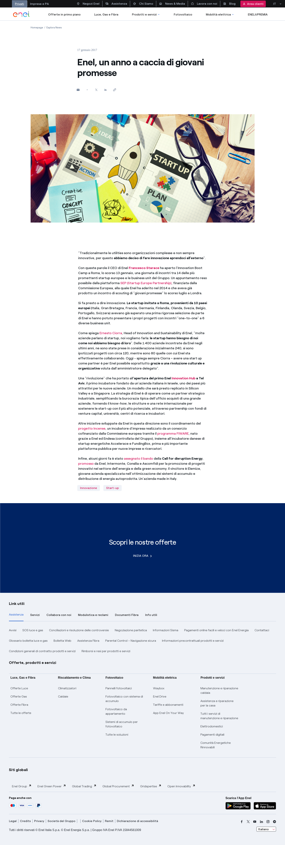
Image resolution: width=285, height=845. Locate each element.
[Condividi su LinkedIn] (105, 90)
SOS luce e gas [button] (32, 630)
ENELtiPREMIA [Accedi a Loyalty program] (258, 14)
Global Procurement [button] (118, 786)
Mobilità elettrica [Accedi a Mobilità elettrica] (220, 14)
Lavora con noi (204, 3)
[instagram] (268, 821)
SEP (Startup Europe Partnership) (146, 283)
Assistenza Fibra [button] (88, 640)
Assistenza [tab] (16, 614)
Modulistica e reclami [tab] (93, 615)
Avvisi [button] (12, 630)
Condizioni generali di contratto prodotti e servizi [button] (42, 651)
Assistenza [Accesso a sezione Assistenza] (116, 3)
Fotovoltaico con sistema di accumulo (124, 699)
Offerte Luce (19, 688)
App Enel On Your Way (168, 713)
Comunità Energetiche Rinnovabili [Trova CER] (215, 745)
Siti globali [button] (18, 770)
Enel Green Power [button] (52, 786)
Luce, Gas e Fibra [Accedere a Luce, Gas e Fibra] (106, 14)
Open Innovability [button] (181, 786)
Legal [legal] (13, 821)
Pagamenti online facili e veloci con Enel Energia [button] (216, 630)
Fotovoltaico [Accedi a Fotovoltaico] (183, 14)
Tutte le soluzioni (116, 734)
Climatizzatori (67, 688)
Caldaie (63, 696)
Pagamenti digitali (212, 734)
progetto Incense (91, 428)
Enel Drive (159, 696)
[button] (78, 90)
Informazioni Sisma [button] (165, 630)
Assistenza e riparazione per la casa (216, 703)
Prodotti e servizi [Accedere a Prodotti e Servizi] (146, 14)
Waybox (158, 688)
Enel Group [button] (22, 786)
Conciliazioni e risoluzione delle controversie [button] (79, 630)
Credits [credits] (25, 821)
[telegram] (274, 821)
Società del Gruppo (61, 821)
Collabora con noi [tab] (58, 615)
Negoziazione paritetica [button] (131, 630)
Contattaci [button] (262, 630)
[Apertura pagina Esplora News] (54, 27)
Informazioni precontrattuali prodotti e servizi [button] (193, 640)
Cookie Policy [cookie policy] (92, 821)
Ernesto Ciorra (110, 333)
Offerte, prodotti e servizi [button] (32, 662)
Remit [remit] (109, 821)
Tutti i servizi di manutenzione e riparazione (219, 716)
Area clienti (253, 4)
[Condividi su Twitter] (96, 90)
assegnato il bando (138, 458)
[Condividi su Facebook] (87, 90)
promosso (86, 464)
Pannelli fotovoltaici (118, 688)
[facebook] (241, 821)
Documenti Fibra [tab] (126, 615)
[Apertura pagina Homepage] (37, 27)
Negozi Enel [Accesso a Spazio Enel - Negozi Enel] (88, 3)
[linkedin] (261, 821)
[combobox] (266, 829)
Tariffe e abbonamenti (168, 704)
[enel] (21, 14)
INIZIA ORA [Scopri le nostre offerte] (142, 555)
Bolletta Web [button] (62, 640)
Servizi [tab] (35, 615)
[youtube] (254, 821)
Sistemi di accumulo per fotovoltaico (121, 724)
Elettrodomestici (211, 726)
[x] (248, 821)
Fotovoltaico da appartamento (116, 711)
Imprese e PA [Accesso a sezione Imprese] (39, 3)
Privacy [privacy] (39, 821)
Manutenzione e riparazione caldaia (219, 690)
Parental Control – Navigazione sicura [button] (130, 640)
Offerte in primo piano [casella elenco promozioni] (64, 14)
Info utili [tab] (151, 615)
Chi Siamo (143, 3)
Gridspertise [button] (150, 786)
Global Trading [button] (84, 786)
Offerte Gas (18, 696)
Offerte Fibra (19, 704)
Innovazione (88, 488)
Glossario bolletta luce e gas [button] (28, 640)
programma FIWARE (173, 433)
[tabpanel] (142, 640)
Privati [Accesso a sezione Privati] (19, 4)
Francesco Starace (144, 268)
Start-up (112, 488)
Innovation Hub (183, 378)
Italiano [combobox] (263, 829)
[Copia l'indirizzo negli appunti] (114, 90)
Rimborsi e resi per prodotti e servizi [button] (106, 651)
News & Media (172, 3)
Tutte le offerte (20, 713)
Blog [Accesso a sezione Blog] (229, 3)
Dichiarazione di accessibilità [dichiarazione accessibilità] (137, 821)
